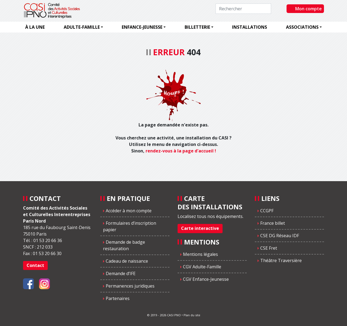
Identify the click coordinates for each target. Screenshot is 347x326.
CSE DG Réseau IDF (279, 236)
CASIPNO (52, 10)
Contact (35, 265)
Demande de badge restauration (124, 245)
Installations (249, 27)
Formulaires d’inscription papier (129, 226)
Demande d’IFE (121, 273)
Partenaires (118, 298)
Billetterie (197, 27)
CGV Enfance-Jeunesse (206, 279)
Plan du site (192, 315)
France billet (272, 223)
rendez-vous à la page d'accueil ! (181, 151)
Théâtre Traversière (281, 260)
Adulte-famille (82, 27)
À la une (35, 27)
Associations (302, 27)
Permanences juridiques (130, 286)
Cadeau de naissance (127, 261)
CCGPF (267, 211)
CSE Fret (268, 248)
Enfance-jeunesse (142, 27)
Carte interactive (200, 228)
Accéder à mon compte (129, 211)
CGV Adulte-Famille (202, 267)
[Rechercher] (243, 9)
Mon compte (308, 9)
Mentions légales (200, 254)
